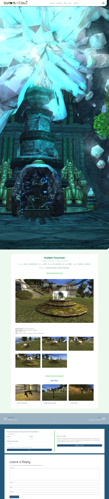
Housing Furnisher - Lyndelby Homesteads (57, 268)
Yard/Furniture (32, 264)
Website (11, 491)
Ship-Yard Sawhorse (22, 403)
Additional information (13, 441)
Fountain (80, 264)
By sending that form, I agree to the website (20, 447)
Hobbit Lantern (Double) (50, 403)
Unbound (87, 264)
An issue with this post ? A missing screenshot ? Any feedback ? (23, 431)
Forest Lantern (74, 403)
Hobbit (70, 264)
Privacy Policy (29, 447)
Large (45, 264)
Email (31, 436)
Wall (25, 264)
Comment (12, 467)
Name (8, 436)
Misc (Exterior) (57, 264)
